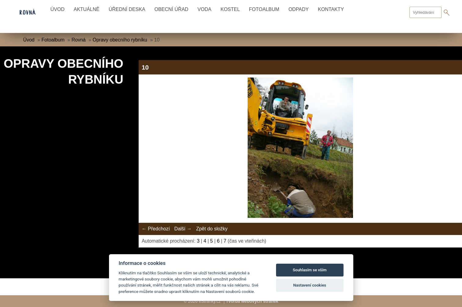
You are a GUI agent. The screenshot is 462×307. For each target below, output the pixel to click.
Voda (204, 9)
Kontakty (331, 9)
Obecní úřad (171, 9)
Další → (183, 228)
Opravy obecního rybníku (120, 39)
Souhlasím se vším (310, 270)
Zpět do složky (211, 228)
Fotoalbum (264, 9)
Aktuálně (86, 9)
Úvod (57, 9)
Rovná (78, 39)
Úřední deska (127, 9)
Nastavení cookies (309, 285)
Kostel (230, 9)
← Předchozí (156, 228)
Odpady (299, 9)
